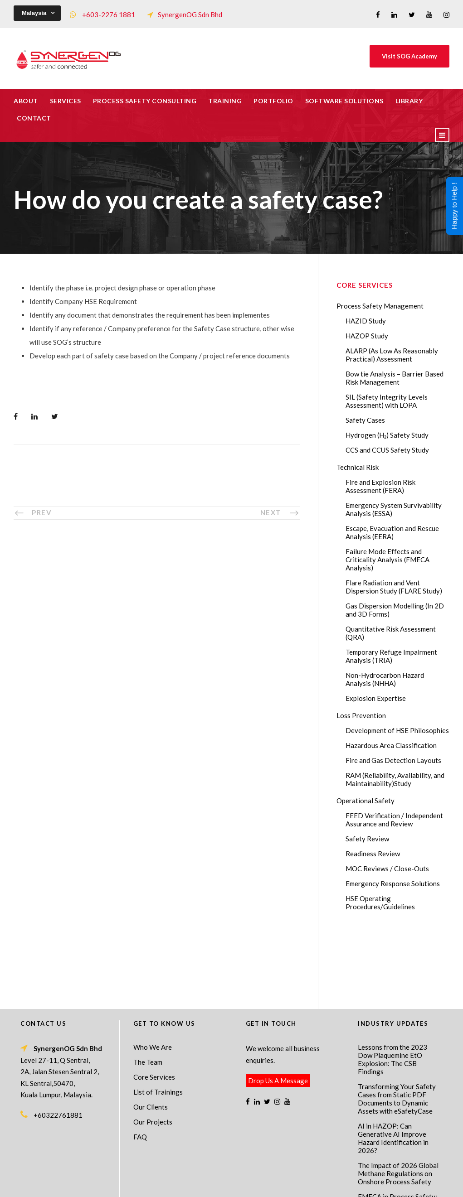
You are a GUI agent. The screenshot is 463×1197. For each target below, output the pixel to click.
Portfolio (273, 101)
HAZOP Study (367, 336)
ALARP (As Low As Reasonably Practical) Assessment (392, 355)
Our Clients (150, 1033)
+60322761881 (58, 1042)
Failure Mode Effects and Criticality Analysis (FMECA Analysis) (387, 559)
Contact (34, 118)
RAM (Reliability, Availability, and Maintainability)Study (395, 779)
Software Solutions (344, 101)
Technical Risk (357, 467)
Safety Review (367, 839)
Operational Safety (365, 800)
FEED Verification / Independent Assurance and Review (394, 819)
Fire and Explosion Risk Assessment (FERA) (380, 486)
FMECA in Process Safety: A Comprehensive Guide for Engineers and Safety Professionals (399, 1135)
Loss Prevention (361, 715)
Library (409, 101)
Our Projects (152, 1048)
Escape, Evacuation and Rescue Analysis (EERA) (392, 532)
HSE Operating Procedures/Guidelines (380, 902)
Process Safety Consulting (145, 101)
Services (65, 101)
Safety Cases (365, 420)
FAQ (140, 1063)
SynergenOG (227, 1174)
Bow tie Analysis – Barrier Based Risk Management (395, 378)
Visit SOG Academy (409, 56)
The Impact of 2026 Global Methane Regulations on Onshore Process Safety (398, 1100)
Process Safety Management (380, 306)
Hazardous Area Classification (391, 745)
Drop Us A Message (278, 1007)
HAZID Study (366, 321)
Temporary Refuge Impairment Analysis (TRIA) (391, 656)
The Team (147, 989)
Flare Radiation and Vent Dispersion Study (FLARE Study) (394, 587)
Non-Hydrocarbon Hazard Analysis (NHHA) (385, 679)
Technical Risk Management (304, 1184)
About (26, 101)
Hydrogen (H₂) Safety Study (387, 435)
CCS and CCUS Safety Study (387, 450)
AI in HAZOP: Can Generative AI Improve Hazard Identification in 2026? (393, 1064)
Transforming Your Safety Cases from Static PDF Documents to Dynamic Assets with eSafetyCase (397, 1025)
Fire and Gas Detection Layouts (393, 760)
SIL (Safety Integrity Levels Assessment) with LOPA (387, 401)
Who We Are (152, 974)
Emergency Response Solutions (393, 883)
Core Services (154, 1003)
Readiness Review (373, 853)
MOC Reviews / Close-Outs (387, 868)
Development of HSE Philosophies (397, 730)
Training (225, 101)
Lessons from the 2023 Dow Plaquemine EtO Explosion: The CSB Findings (392, 986)
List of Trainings (158, 1018)
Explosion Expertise (376, 698)
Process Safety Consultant (232, 1184)
